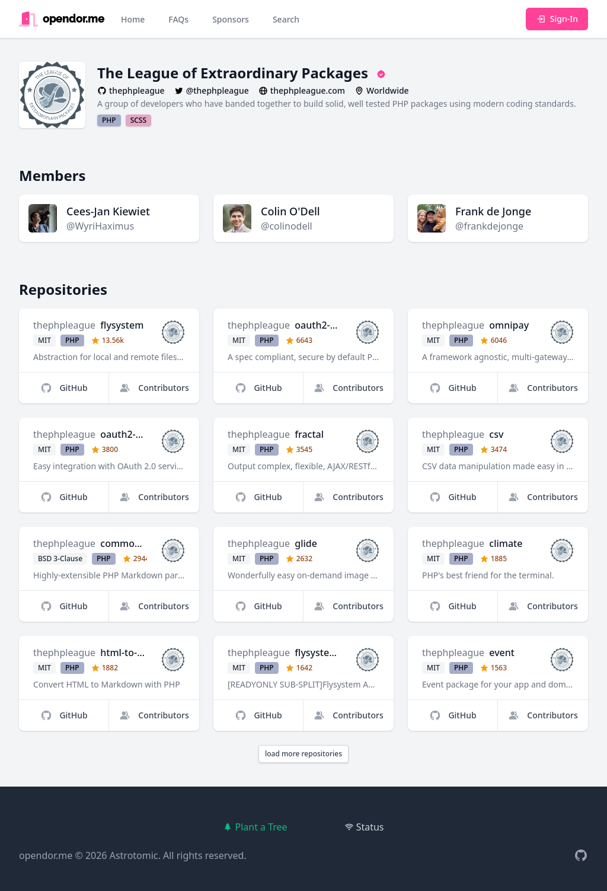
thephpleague (64, 325)
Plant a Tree (255, 826)
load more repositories (303, 754)
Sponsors (230, 19)
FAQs (178, 19)
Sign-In (557, 18)
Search (286, 19)
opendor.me (45, 855)
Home (133, 19)
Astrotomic (134, 855)
